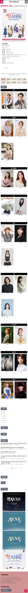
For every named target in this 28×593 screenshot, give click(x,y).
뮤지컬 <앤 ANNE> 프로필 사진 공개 (8, 451)
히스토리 (24, 82)
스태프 (13, 79)
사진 (19, 82)
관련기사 (9, 82)
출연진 (8, 79)
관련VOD (14, 82)
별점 (25, 79)
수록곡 (3, 82)
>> (21, 468)
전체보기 (3, 79)
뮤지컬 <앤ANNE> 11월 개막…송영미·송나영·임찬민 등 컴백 (13, 443)
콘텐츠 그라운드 (10, 53)
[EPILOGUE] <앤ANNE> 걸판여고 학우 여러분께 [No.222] (12, 447)
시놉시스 (19, 79)
